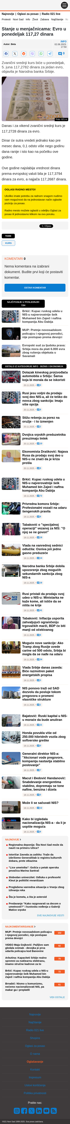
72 (39, 496)
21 (39, 725)
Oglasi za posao (28, 13)
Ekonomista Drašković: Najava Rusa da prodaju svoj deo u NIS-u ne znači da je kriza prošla (45, 457)
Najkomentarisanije (20, 926)
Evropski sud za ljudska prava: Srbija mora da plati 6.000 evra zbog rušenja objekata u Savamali (43, 351)
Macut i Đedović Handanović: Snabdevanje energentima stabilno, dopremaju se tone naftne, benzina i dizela (44, 783)
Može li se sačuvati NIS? (40, 803)
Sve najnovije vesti (50, 915)
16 (39, 583)
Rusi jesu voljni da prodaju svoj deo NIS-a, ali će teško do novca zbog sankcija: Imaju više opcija (44, 398)
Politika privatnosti (35, 1093)
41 (39, 610)
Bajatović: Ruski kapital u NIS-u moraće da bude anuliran (44, 718)
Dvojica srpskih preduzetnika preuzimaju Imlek (44, 436)
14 (39, 558)
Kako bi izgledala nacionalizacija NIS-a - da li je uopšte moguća (44, 822)
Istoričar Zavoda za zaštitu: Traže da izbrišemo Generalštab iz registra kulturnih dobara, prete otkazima (35, 857)
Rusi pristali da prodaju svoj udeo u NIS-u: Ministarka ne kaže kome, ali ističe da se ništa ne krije (43, 599)
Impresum (35, 1077)
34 (39, 659)
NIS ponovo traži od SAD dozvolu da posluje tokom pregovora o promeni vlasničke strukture (41, 694)
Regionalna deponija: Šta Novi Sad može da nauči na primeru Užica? (36, 846)
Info (28, 19)
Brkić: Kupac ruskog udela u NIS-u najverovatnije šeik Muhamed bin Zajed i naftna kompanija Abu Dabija (42, 316)
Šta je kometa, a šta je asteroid (28, 896)
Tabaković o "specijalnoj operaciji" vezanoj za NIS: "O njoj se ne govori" (43, 528)
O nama (35, 1053)
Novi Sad (18, 19)
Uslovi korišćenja (35, 1085)
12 (39, 808)
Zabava (44, 19)
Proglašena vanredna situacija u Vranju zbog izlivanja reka (36, 889)
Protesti (6, 19)
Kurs (8, 243)
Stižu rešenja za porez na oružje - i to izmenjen (41, 419)
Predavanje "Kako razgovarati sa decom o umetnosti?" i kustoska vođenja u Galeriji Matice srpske (35, 906)
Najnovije (8, 13)
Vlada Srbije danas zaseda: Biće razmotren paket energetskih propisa (42, 671)
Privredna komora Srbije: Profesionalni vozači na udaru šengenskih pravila (44, 507)
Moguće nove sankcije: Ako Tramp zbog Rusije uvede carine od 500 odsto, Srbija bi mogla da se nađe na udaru (44, 648)
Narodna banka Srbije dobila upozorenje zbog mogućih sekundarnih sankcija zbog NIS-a (43, 571)
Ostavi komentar (35, 287)
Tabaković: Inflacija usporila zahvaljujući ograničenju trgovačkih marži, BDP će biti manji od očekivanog (43, 624)
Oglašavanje (35, 1061)
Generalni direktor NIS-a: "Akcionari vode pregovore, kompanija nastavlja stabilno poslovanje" (43, 759)
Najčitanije (57, 19)
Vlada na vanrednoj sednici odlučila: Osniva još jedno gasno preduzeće (42, 549)
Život (35, 19)
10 (39, 444)
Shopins (35, 1038)
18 (39, 537)
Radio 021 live (51, 13)
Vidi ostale (57, 997)
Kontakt (35, 1069)
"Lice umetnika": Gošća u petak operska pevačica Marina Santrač (34, 869)
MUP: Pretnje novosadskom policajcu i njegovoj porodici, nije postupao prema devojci (42, 333)
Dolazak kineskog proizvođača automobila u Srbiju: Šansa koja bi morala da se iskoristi (45, 376)
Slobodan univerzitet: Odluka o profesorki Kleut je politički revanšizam (35, 879)
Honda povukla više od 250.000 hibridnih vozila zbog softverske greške (44, 736)
